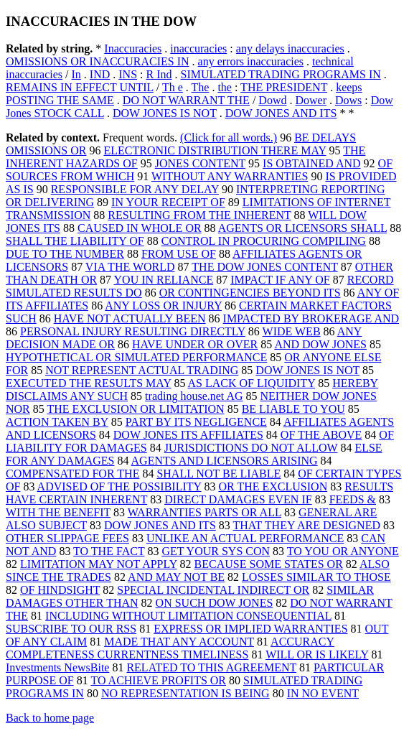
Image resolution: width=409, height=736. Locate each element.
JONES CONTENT (200, 163)
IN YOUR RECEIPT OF (168, 202)
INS (127, 74)
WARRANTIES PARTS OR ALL (204, 512)
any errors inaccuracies (251, 61)
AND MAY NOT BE (176, 577)
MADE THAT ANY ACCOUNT (179, 641)
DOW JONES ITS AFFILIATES (188, 435)
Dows (348, 100)
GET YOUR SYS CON (215, 551)
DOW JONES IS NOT (165, 113)
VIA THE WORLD (130, 267)
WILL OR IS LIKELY (316, 654)
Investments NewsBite (57, 667)
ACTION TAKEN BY (57, 422)
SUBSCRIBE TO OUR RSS (71, 629)
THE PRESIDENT (283, 87)
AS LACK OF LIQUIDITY (252, 383)
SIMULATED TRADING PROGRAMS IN (281, 74)
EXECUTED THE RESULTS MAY (88, 383)
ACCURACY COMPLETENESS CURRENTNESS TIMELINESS (170, 648)
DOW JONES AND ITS (281, 113)
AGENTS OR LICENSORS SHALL (302, 228)
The (201, 87)
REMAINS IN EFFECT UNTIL (80, 87)
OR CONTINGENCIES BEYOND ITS (250, 293)
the (224, 87)
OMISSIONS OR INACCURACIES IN (97, 61)
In (76, 74)
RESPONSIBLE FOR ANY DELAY (135, 189)
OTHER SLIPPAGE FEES (67, 538)
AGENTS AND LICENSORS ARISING (224, 461)
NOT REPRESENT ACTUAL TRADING (141, 370)
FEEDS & (352, 499)
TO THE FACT (108, 551)
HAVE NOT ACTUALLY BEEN (130, 318)
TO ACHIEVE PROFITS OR (158, 680)
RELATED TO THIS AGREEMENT (211, 667)
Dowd (272, 100)
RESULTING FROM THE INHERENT (199, 215)
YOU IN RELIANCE (164, 280)
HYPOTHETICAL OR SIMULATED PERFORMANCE (136, 357)
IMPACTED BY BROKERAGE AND (311, 318)
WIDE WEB (292, 331)
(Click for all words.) (228, 137)
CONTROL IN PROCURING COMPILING (263, 241)
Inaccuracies (132, 48)
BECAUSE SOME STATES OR (268, 564)
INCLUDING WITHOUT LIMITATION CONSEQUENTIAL (188, 616)
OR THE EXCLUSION (272, 486)
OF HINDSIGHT (60, 590)
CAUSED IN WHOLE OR (139, 228)
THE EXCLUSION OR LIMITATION (136, 409)
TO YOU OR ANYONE (343, 551)
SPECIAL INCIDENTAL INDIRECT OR (213, 590)
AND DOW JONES (320, 344)
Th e (172, 87)
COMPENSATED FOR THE (72, 473)
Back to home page (50, 718)
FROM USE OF (178, 254)
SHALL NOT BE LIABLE (218, 473)
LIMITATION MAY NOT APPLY (98, 564)
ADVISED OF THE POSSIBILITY (119, 486)
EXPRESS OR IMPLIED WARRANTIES (250, 629)
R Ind (159, 74)
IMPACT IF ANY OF (280, 280)
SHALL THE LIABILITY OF (75, 241)
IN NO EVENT (323, 693)
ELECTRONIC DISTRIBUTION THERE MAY (214, 150)
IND (100, 74)
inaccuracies (198, 48)
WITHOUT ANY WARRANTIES (229, 176)
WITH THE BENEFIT (58, 512)
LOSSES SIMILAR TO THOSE (316, 577)
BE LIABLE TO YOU (293, 409)
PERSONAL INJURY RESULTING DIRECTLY (132, 331)
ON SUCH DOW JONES (214, 603)
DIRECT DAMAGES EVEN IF (237, 499)
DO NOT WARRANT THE (186, 100)
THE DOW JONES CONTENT (264, 267)
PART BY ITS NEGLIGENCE (196, 422)
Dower (310, 100)
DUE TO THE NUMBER (65, 254)
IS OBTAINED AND (312, 163)
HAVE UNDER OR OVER (195, 344)
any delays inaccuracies (290, 48)
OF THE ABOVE (321, 435)
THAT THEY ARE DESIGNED (306, 525)
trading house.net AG (194, 396)
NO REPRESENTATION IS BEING (185, 693)
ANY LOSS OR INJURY (163, 305)
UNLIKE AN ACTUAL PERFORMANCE (245, 538)
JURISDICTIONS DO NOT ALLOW (251, 448)
